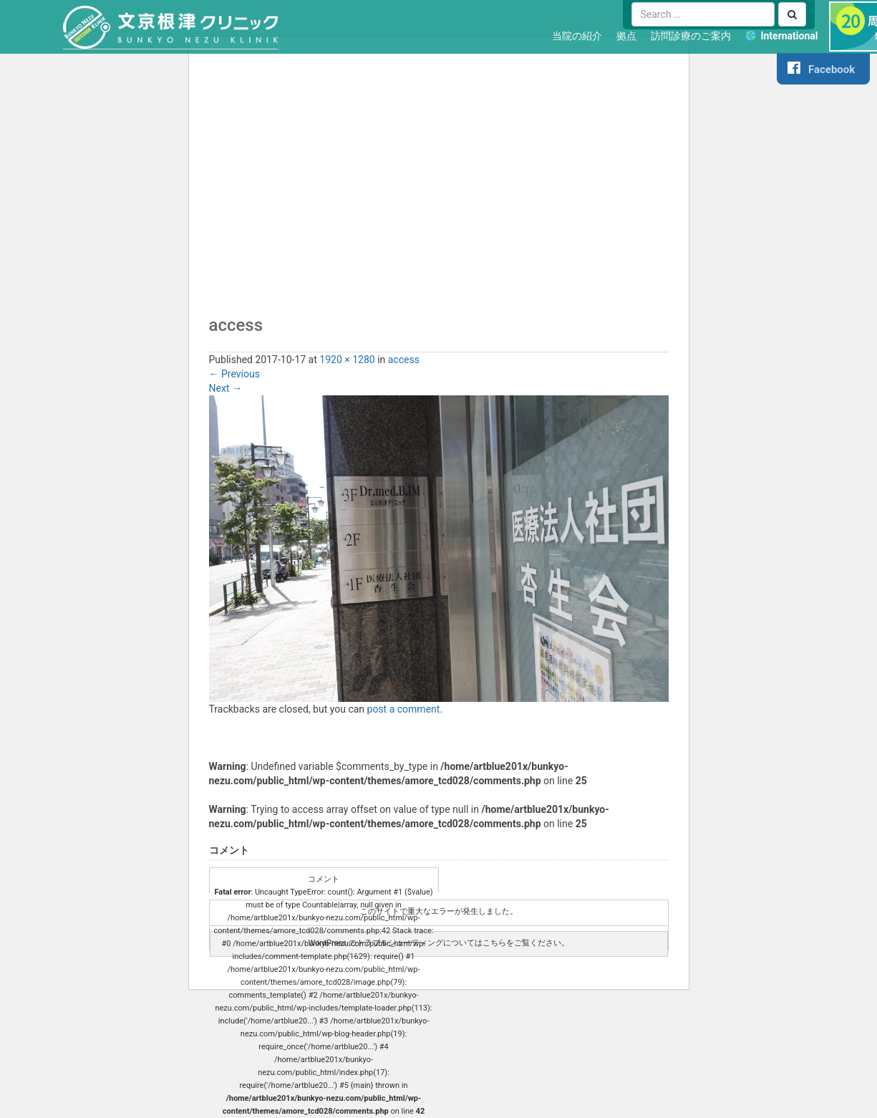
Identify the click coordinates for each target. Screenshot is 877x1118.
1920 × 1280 (346, 359)
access (404, 359)
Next (225, 388)
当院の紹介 (577, 36)
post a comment (403, 709)
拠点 (626, 36)
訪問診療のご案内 (691, 36)
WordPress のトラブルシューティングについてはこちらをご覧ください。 (438, 943)
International (789, 36)
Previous (234, 374)
